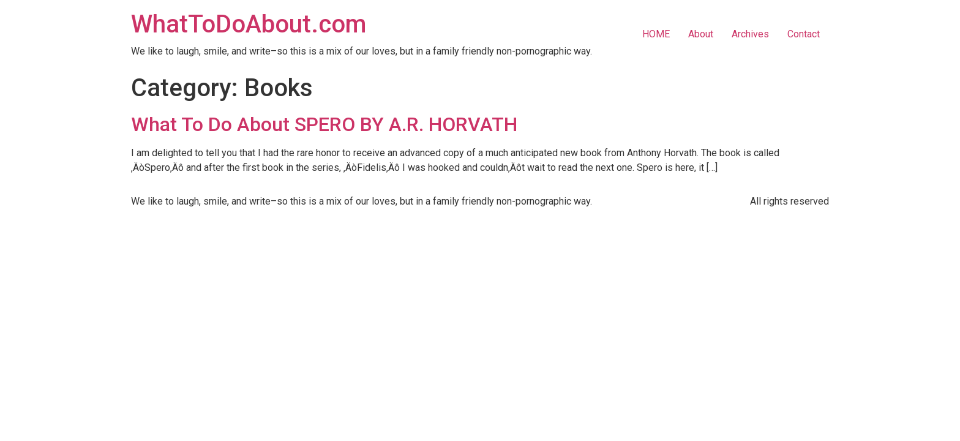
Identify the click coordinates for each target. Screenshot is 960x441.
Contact (803, 34)
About (700, 34)
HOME (656, 34)
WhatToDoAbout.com (248, 24)
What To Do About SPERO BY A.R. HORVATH (324, 124)
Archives (750, 34)
